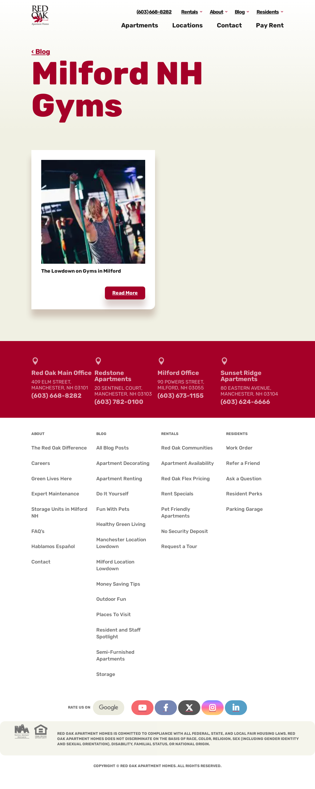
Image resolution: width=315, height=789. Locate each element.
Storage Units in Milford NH (59, 512)
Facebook (166, 707)
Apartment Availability (187, 463)
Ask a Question (243, 479)
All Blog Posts (112, 448)
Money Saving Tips (118, 584)
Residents (268, 13)
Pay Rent (270, 27)
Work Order (239, 448)
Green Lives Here (51, 479)
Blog (240, 13)
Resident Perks (244, 494)
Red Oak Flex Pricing (185, 479)
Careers (40, 463)
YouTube (142, 707)
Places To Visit (113, 614)
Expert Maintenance (55, 494)
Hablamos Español (53, 546)
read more (125, 293)
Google (108, 707)
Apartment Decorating (123, 463)
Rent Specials (177, 494)
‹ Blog (40, 51)
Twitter (189, 707)
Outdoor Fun (111, 599)
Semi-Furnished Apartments (115, 655)
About (216, 13)
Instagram (212, 707)
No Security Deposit (184, 531)
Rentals (189, 13)
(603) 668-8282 (154, 13)
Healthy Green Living (121, 524)
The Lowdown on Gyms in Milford (81, 271)
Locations (187, 27)
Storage (105, 674)
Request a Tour (179, 546)
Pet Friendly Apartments (175, 512)
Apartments (139, 27)
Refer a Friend (243, 463)
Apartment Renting (119, 479)
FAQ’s (38, 531)
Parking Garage (244, 509)
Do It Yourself (112, 494)
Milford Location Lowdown (115, 565)
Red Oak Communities (187, 448)
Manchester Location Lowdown (121, 543)
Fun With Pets (113, 509)
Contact (229, 27)
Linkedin (236, 707)
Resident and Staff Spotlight (118, 633)
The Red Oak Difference (59, 448)
